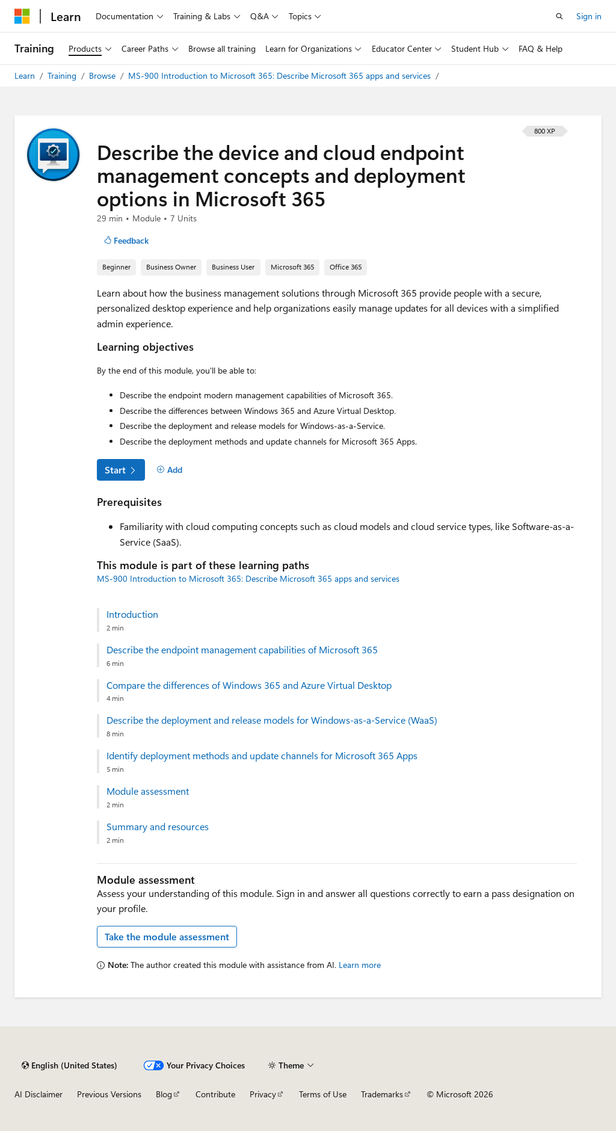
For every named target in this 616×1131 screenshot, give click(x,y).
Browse (103, 75)
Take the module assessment (167, 936)
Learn (25, 75)
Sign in (589, 16)
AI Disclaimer (38, 1094)
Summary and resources (157, 827)
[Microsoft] (22, 16)
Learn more (360, 964)
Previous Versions (109, 1094)
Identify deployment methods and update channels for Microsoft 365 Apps (261, 756)
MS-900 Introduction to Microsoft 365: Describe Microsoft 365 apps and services (280, 75)
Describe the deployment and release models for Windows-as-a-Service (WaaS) (271, 720)
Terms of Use (322, 1094)
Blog (164, 1094)
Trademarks (382, 1094)
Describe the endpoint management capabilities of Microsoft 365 (242, 650)
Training (63, 75)
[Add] (169, 469)
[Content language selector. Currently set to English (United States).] (69, 1065)
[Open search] (559, 16)
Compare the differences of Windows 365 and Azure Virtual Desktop (249, 685)
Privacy (263, 1094)
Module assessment (147, 791)
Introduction (132, 614)
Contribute (215, 1094)
